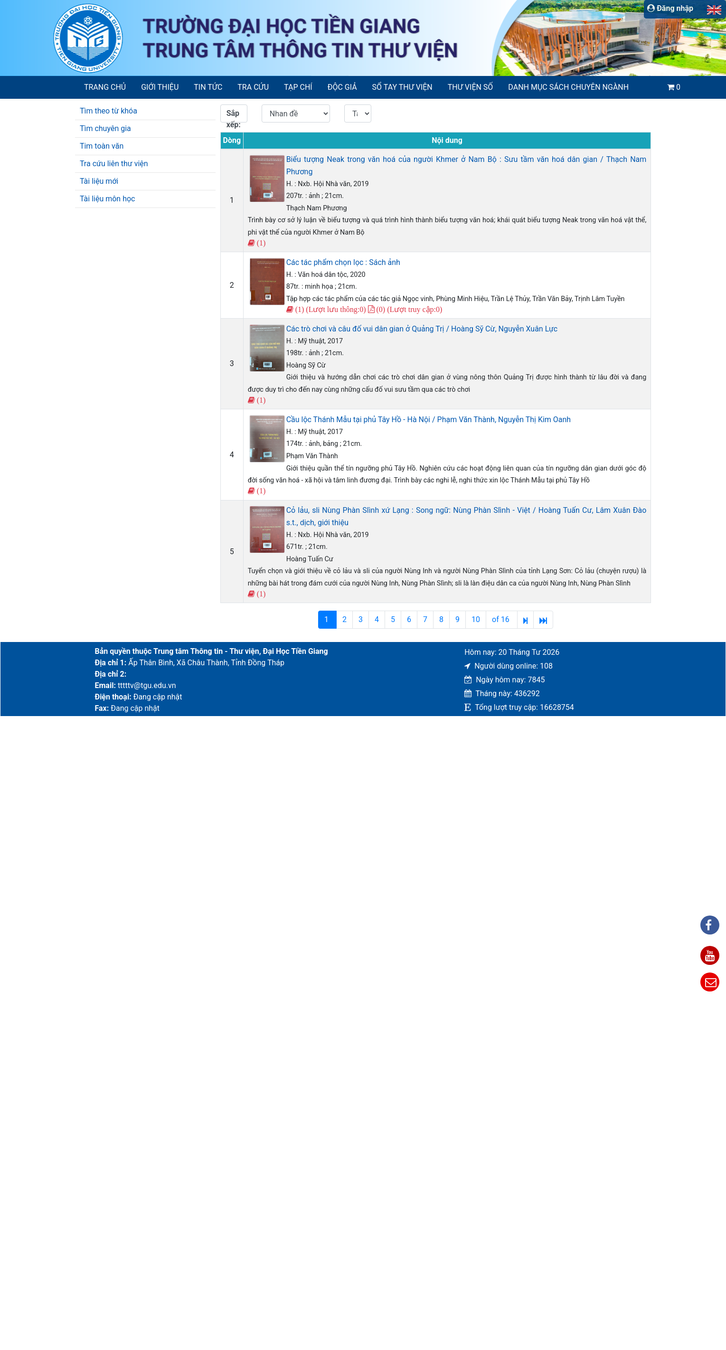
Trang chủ (105, 87)
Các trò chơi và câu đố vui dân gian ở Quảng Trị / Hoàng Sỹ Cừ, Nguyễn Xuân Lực (422, 328)
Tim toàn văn (101, 146)
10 (475, 619)
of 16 (501, 619)
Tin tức (208, 87)
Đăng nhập (670, 8)
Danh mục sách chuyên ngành (568, 87)
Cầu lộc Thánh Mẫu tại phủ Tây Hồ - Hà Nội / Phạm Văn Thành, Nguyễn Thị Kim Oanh (428, 419)
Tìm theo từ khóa (108, 110)
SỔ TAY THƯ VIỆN (402, 87)
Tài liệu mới (99, 181)
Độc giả (342, 87)
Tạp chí (298, 87)
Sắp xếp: (233, 116)
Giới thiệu (160, 87)
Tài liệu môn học (107, 198)
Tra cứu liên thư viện (114, 163)
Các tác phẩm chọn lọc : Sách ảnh (343, 262)
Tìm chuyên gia (105, 128)
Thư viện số (470, 87)
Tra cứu (253, 87)
